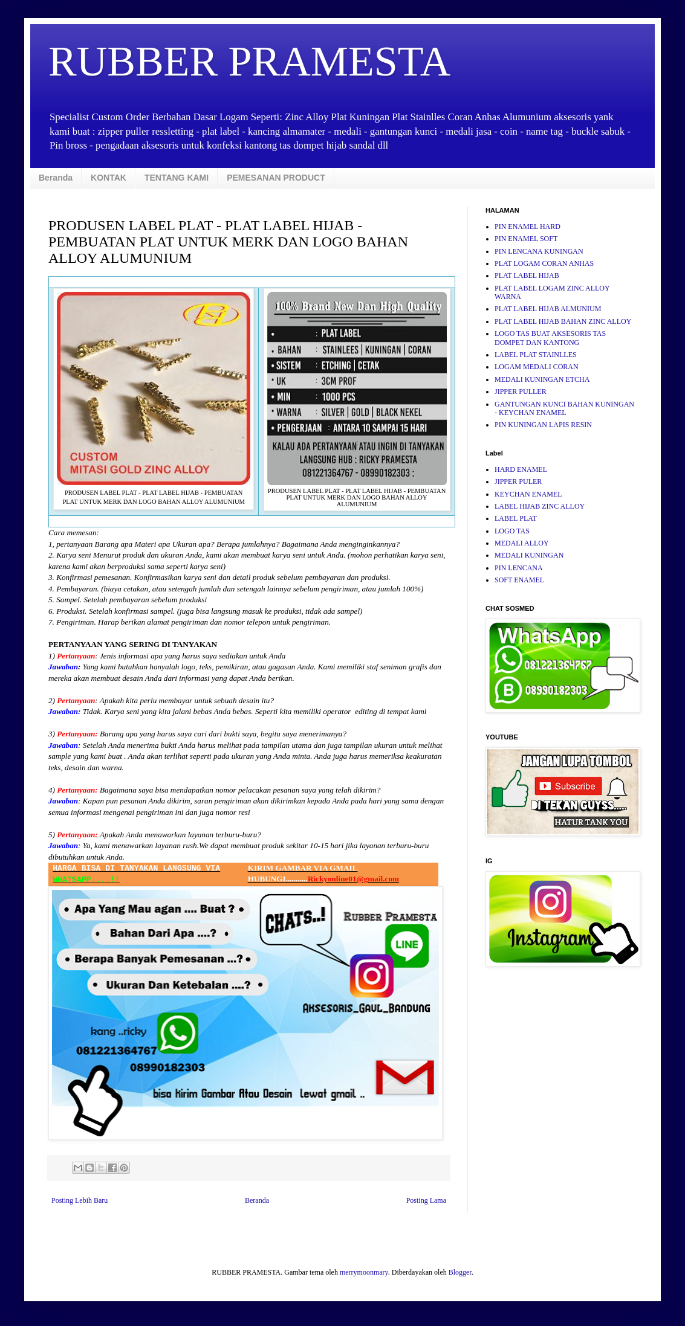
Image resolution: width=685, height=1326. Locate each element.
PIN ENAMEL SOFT (526, 238)
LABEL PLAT (516, 518)
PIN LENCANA (519, 568)
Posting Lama (426, 1200)
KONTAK (108, 177)
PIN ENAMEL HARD (527, 226)
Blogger (460, 1272)
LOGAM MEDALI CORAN (537, 366)
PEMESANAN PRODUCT (276, 177)
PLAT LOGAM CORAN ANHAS (544, 263)
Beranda (56, 177)
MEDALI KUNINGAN (529, 555)
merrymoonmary (364, 1272)
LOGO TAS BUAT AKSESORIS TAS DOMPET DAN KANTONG (550, 337)
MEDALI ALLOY (522, 543)
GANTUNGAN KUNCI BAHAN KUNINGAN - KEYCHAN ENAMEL (564, 408)
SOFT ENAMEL (519, 580)
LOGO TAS (512, 531)
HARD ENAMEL (521, 469)
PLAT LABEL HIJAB (527, 275)
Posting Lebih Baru (79, 1200)
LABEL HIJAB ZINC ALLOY (540, 506)
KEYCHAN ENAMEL (528, 494)
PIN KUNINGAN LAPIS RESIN (543, 424)
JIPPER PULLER (521, 391)
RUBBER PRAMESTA (249, 61)
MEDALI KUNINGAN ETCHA (542, 379)
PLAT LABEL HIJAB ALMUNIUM (548, 308)
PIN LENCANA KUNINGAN (539, 251)
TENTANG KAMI (176, 177)
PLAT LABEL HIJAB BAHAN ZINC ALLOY (563, 321)
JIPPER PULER (518, 481)
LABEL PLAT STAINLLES (536, 354)
